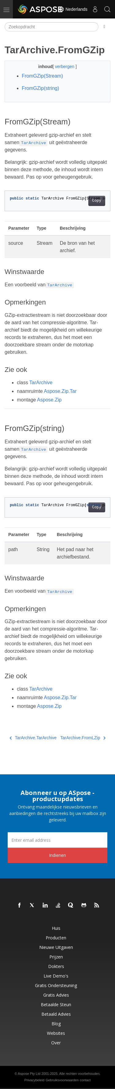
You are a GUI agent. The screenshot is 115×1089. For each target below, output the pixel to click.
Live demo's (56, 976)
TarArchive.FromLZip (82, 737)
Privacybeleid (34, 1080)
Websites (56, 1033)
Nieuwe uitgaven (56, 947)
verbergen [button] (65, 66)
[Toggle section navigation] (104, 26)
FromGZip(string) (40, 88)
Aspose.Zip (49, 399)
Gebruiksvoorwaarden (62, 1080)
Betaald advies (56, 1014)
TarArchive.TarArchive (33, 737)
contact (85, 1080)
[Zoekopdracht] (51, 26)
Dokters (56, 966)
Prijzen (56, 957)
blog (56, 1023)
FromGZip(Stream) (42, 76)
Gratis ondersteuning (56, 985)
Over (56, 1043)
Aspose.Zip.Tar (60, 391)
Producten (56, 938)
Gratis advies (56, 995)
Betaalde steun (56, 1004)
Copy (96, 201)
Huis (56, 928)
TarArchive (41, 382)
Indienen (57, 855)
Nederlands (73, 9)
